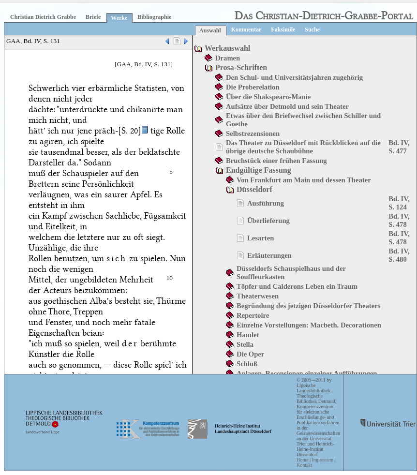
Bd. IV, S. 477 (398, 147)
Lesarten (260, 238)
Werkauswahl (227, 48)
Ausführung (265, 203)
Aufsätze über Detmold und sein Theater (287, 106)
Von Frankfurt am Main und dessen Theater (304, 180)
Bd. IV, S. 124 (398, 203)
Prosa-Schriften (241, 67)
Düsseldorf (254, 189)
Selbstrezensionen (253, 133)
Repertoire (253, 315)
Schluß (247, 364)
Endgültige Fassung (258, 170)
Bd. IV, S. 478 (398, 220)
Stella (245, 344)
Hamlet (248, 335)
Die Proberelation (253, 87)
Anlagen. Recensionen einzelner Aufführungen (307, 373)
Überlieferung (268, 220)
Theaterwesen (258, 296)
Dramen (227, 58)
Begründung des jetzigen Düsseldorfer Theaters (308, 306)
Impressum (322, 459)
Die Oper (250, 354)
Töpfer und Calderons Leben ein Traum (297, 286)
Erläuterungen (269, 255)
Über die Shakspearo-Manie (268, 97)
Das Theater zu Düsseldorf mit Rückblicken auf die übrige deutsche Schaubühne (303, 147)
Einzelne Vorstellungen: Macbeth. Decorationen (309, 325)
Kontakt (304, 465)
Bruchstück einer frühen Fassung (276, 160)
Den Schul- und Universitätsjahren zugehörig (294, 77)
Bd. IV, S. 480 (398, 255)
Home (302, 459)
